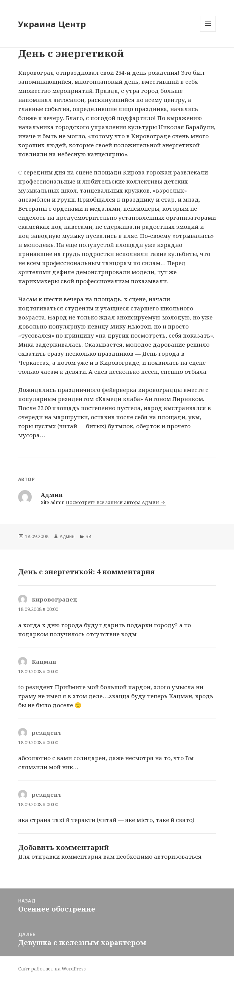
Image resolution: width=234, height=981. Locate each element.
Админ (67, 536)
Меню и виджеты (208, 31)
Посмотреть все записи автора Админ (113, 502)
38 (88, 536)
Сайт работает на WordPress (52, 969)
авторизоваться (177, 856)
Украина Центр (52, 23)
